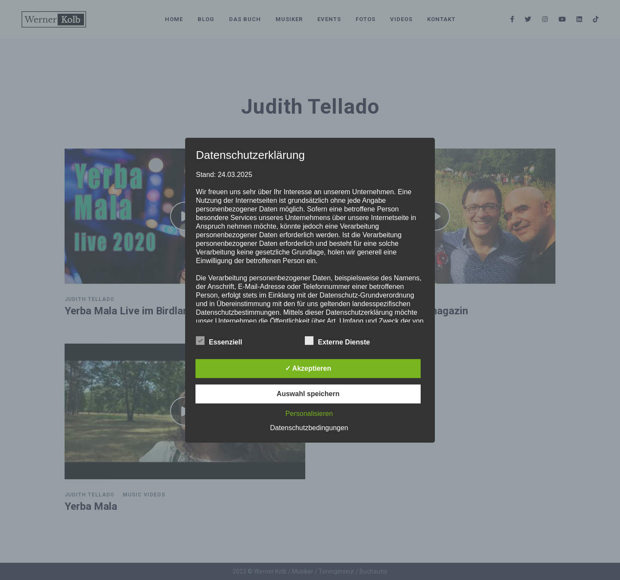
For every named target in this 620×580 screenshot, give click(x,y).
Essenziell (219, 341)
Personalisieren (309, 413)
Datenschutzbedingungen (309, 427)
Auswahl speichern (308, 393)
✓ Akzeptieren (308, 368)
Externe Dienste (337, 341)
